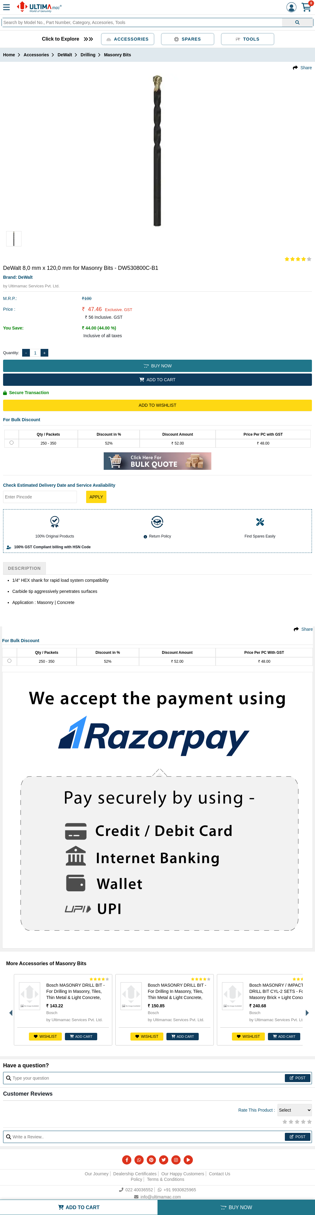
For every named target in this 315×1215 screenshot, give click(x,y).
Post (297, 1078)
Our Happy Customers (182, 1173)
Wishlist (45, 1036)
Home (9, 54)
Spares (187, 39)
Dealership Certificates (135, 1173)
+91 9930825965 (177, 1189)
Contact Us (219, 1173)
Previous (9, 1010)
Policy (136, 1179)
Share (306, 67)
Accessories (127, 39)
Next (306, 1010)
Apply (96, 496)
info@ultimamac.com (157, 1196)
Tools (248, 39)
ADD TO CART (157, 379)
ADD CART (81, 1036)
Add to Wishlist (157, 405)
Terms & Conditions (165, 1179)
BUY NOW (157, 365)
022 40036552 (136, 1189)
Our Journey (97, 1173)
